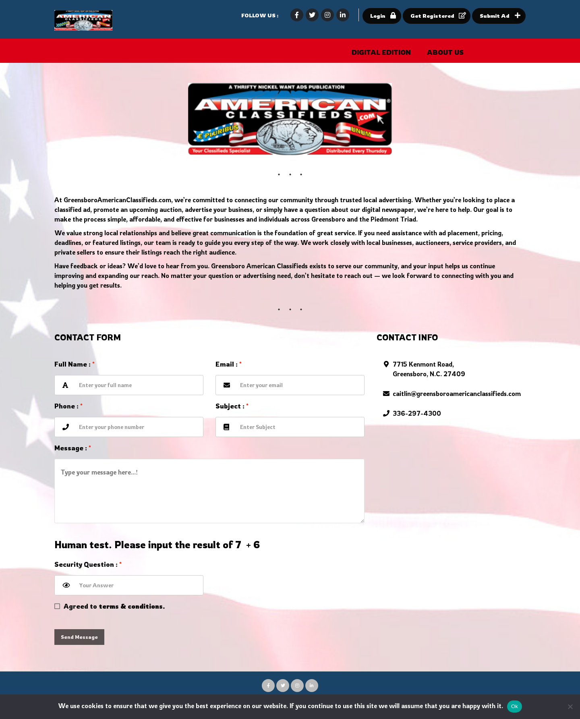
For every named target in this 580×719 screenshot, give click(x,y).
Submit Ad (502, 16)
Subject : (232, 406)
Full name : (74, 364)
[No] (570, 706)
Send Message (79, 637)
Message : (72, 448)
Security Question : (88, 564)
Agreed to (114, 606)
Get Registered (439, 16)
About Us (445, 52)
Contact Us (503, 52)
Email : (228, 364)
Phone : (68, 406)
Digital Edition (381, 52)
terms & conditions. (132, 606)
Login (384, 16)
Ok (514, 706)
